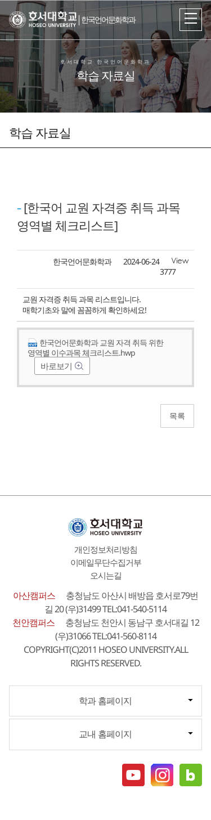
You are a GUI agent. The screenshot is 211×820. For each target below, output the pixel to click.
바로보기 (57, 365)
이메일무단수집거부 (105, 562)
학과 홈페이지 (105, 700)
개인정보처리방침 (105, 549)
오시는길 (106, 575)
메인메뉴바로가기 (0, 0)
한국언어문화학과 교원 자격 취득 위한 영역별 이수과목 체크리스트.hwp (95, 347)
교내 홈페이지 (105, 734)
